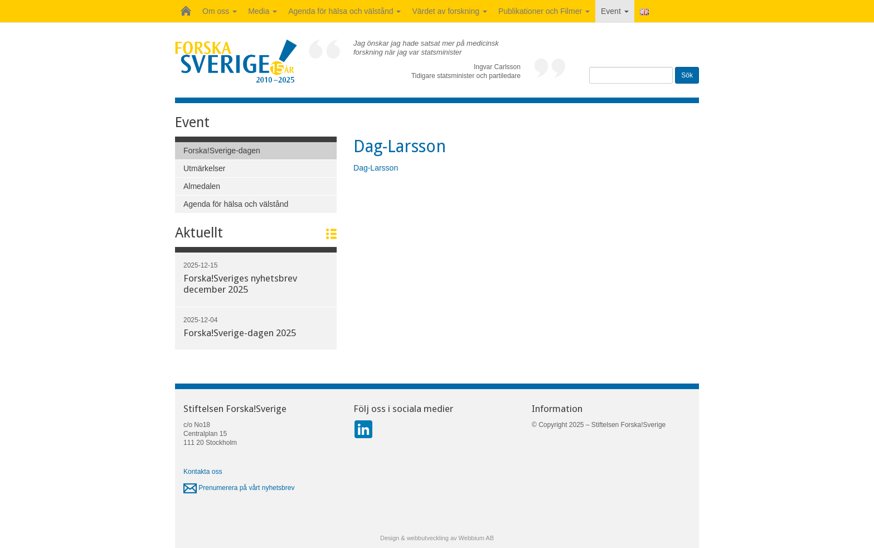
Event (615, 11)
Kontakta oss (202, 472)
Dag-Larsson (375, 167)
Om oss (219, 11)
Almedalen (201, 186)
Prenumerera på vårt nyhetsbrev (238, 488)
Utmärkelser (204, 168)
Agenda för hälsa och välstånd (344, 11)
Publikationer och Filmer (544, 11)
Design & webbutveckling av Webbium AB (437, 538)
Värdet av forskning (449, 11)
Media (262, 11)
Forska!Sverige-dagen (221, 150)
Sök (687, 75)
